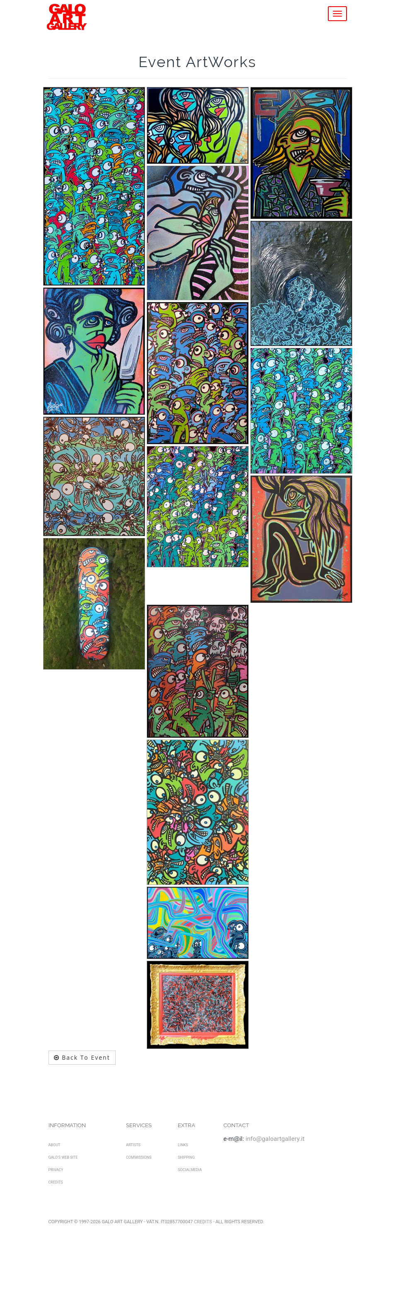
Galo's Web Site (63, 1157)
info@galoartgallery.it (274, 1139)
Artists (133, 1145)
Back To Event (82, 1057)
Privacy (55, 1170)
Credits (55, 1182)
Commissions (138, 1157)
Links (183, 1145)
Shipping (186, 1157)
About (54, 1145)
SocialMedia (190, 1170)
